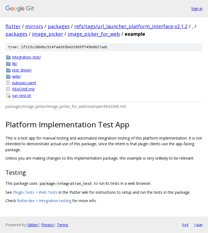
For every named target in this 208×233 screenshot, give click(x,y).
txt (185, 224)
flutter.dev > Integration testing (44, 200)
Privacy (47, 224)
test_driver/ (22, 70)
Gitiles (32, 224)
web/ (16, 76)
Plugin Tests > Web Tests (35, 192)
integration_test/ (26, 57)
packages (59, 26)
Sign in (197, 8)
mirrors (34, 26)
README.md (23, 89)
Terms (62, 224)
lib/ (14, 63)
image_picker (47, 34)
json (198, 224)
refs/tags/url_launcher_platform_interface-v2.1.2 (130, 26)
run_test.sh (21, 95)
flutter (13, 26)
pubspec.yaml (24, 82)
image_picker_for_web (94, 34)
